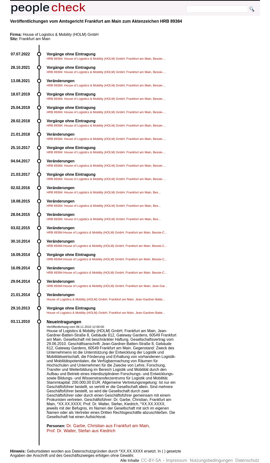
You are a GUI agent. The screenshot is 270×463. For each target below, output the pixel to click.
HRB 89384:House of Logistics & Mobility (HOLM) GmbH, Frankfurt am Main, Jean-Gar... (107, 286)
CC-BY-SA (151, 460)
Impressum (176, 460)
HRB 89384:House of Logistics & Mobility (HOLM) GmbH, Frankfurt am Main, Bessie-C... (107, 232)
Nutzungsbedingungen (211, 460)
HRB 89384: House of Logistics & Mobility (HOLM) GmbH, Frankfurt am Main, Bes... (104, 192)
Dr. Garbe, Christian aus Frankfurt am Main (107, 425)
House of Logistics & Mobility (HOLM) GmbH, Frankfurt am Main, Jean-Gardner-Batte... (106, 299)
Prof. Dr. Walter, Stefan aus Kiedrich (81, 430)
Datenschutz (247, 460)
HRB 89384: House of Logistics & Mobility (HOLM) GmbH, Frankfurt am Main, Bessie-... (106, 58)
